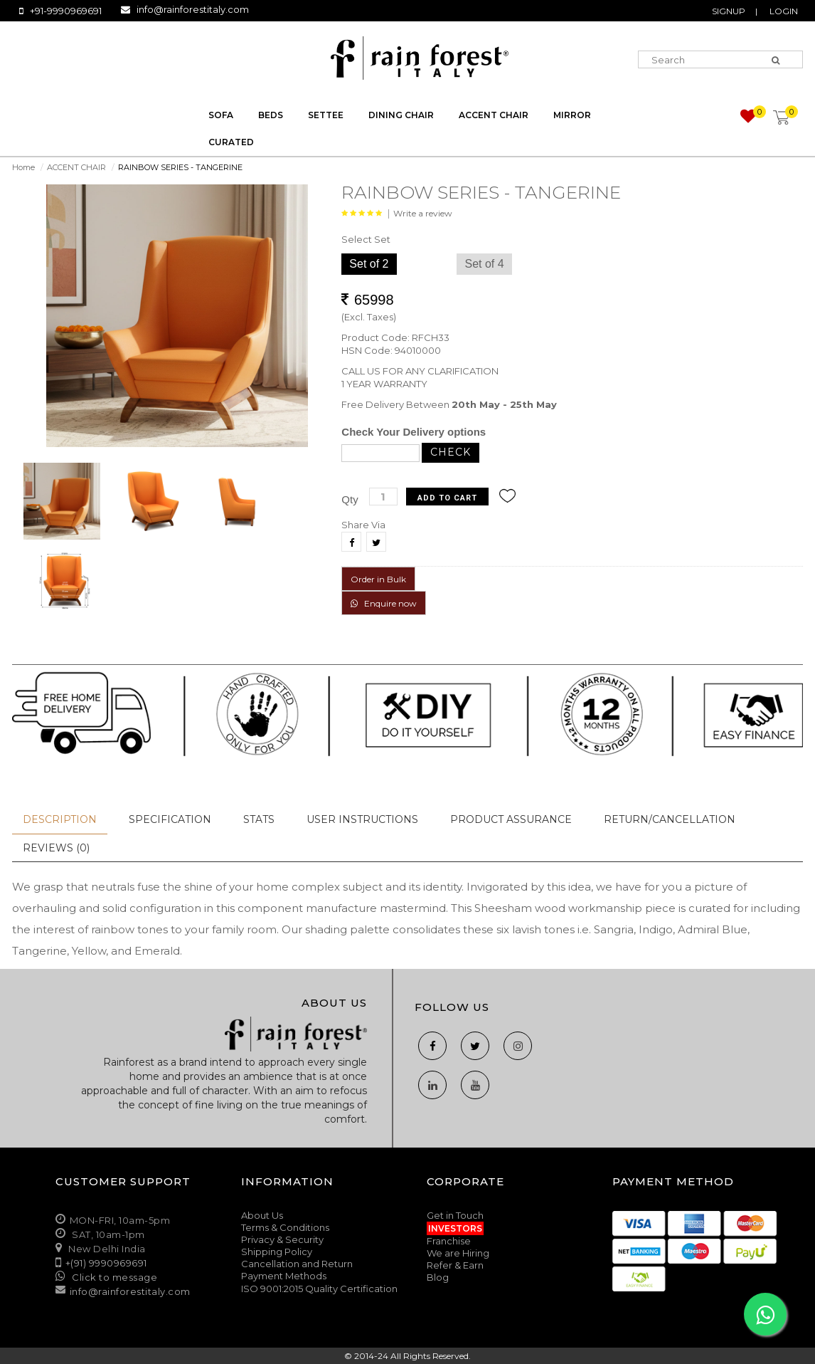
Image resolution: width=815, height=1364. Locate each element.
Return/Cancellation (669, 819)
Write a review (422, 213)
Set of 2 (368, 264)
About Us (262, 1215)
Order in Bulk (378, 579)
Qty (349, 499)
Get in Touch (455, 1215)
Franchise (449, 1241)
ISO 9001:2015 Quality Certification (319, 1288)
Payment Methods (283, 1275)
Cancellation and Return (297, 1263)
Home (23, 167)
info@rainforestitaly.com (193, 9)
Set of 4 (484, 264)
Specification (170, 819)
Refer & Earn (455, 1265)
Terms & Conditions (285, 1227)
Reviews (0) (56, 847)
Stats (259, 819)
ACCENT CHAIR (76, 167)
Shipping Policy (276, 1251)
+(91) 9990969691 (106, 1263)
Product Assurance (511, 819)
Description (60, 819)
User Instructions (362, 819)
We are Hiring (458, 1253)
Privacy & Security (282, 1239)
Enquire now (384, 603)
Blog (438, 1277)
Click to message (114, 1277)
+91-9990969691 (66, 10)
